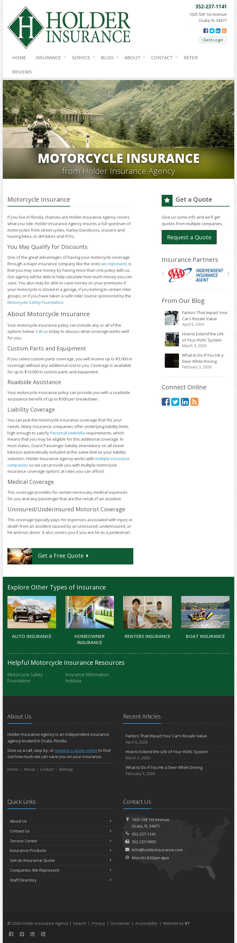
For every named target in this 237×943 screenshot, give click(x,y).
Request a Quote (189, 237)
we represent (114, 263)
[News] (224, 30)
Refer (191, 57)
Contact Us (60, 831)
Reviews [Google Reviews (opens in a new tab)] (22, 72)
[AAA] (195, 275)
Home (19, 57)
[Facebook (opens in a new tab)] (205, 30)
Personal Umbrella (67, 433)
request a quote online (76, 750)
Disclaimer (120, 923)
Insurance (49, 57)
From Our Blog (183, 300)
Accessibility (146, 923)
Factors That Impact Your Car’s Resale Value (196, 318)
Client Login (212, 40)
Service (82, 57)
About (133, 57)
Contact (163, 57)
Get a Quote (48, 556)
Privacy (98, 923)
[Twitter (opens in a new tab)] (212, 30)
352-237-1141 (144, 834)
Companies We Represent (60, 870)
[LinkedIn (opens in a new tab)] (218, 30)
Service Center (60, 841)
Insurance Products (60, 850)
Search (79, 923)
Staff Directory (60, 880)
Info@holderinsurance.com (157, 850)
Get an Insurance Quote (60, 860)
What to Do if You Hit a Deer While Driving (196, 361)
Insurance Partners (190, 259)
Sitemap (66, 769)
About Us (60, 821)
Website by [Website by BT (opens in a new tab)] (176, 923)
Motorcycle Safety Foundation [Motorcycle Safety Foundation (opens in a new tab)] (35, 302)
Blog (108, 57)
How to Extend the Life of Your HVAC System (196, 340)
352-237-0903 (144, 842)
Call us (42, 331)
